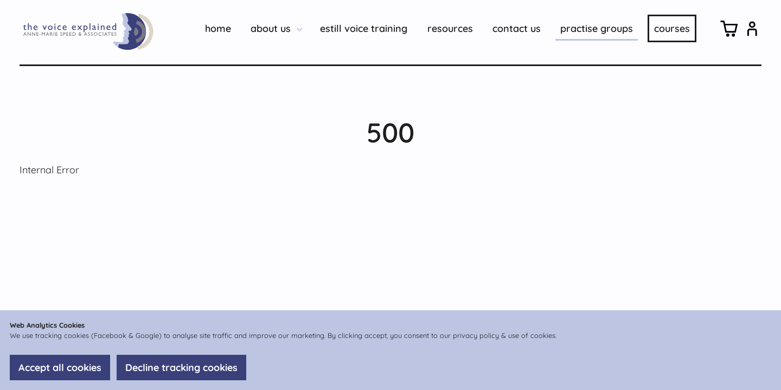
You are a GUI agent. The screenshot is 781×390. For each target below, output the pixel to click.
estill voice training (363, 28)
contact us (516, 28)
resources (450, 28)
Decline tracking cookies (181, 367)
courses (672, 28)
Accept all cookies (59, 367)
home (218, 28)
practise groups (596, 28)
